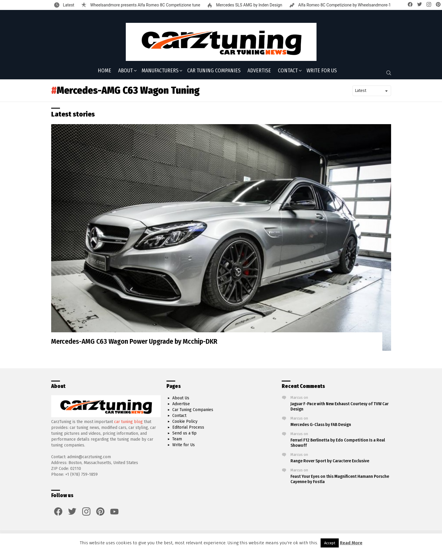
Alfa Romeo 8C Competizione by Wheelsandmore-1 (344, 5)
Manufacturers (160, 71)
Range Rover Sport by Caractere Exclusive (329, 460)
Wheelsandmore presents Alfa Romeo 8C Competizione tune (144, 5)
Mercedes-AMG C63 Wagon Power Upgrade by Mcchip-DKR (134, 341)
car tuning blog (128, 421)
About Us (180, 398)
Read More (351, 542)
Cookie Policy (184, 421)
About (125, 71)
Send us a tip (184, 433)
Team (177, 439)
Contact (288, 71)
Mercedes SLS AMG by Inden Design (248, 5)
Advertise (259, 70)
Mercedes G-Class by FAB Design (320, 424)
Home (104, 70)
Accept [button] (329, 543)
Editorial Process (188, 427)
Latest (68, 5)
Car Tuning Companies (213, 70)
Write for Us (322, 70)
